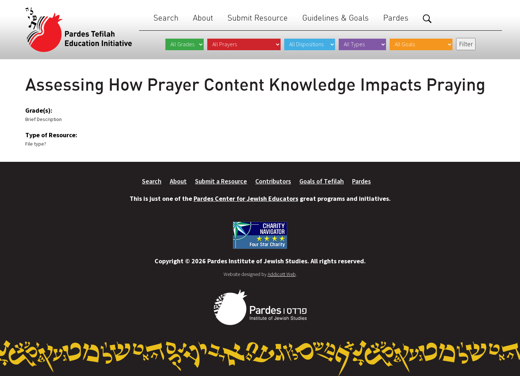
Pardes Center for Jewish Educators (246, 198)
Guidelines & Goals (335, 18)
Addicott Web (282, 274)
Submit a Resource (221, 181)
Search (165, 18)
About (203, 18)
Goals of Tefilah (321, 181)
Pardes (395, 18)
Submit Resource (258, 18)
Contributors (273, 181)
